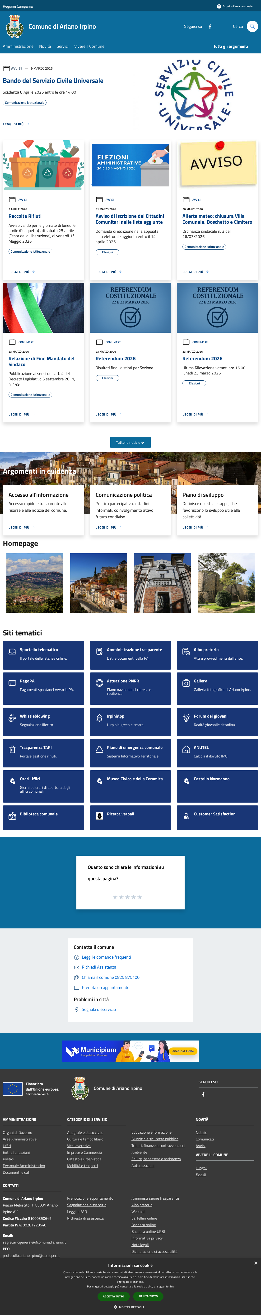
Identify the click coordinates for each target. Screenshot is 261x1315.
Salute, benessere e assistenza (156, 1159)
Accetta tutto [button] (113, 1296)
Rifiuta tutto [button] (148, 1296)
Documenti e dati (16, 1172)
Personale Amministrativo (24, 1165)
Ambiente (139, 1152)
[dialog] (130, 1286)
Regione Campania (18, 6)
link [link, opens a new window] (171, 1286)
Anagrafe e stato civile (85, 1132)
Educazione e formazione (151, 1132)
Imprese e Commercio (84, 1152)
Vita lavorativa (79, 1146)
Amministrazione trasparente (155, 1198)
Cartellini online (144, 1218)
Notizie (201, 1132)
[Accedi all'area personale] (234, 6)
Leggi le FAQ (77, 1211)
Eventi (201, 1174)
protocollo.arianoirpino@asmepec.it (31, 1255)
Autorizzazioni (142, 1165)
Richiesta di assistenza (85, 1218)
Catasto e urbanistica (84, 1159)
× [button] (255, 1263)
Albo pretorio (141, 1205)
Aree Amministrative (20, 1139)
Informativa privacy (147, 1238)
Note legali (140, 1245)
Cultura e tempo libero (85, 1139)
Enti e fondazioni (16, 1152)
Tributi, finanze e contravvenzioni (158, 1145)
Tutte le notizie (130, 442)
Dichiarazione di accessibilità (154, 1251)
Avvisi (16, 68)
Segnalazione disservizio (86, 1205)
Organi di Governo (17, 1132)
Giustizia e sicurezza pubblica (154, 1139)
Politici (8, 1159)
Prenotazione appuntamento (90, 1198)
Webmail (138, 1211)
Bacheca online (143, 1225)
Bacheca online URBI (148, 1231)
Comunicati (21, 342)
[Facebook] (208, 26)
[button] (130, 1307)
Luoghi (201, 1168)
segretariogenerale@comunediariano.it (34, 1242)
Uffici (7, 1146)
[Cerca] (252, 26)
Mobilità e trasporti (82, 1165)
